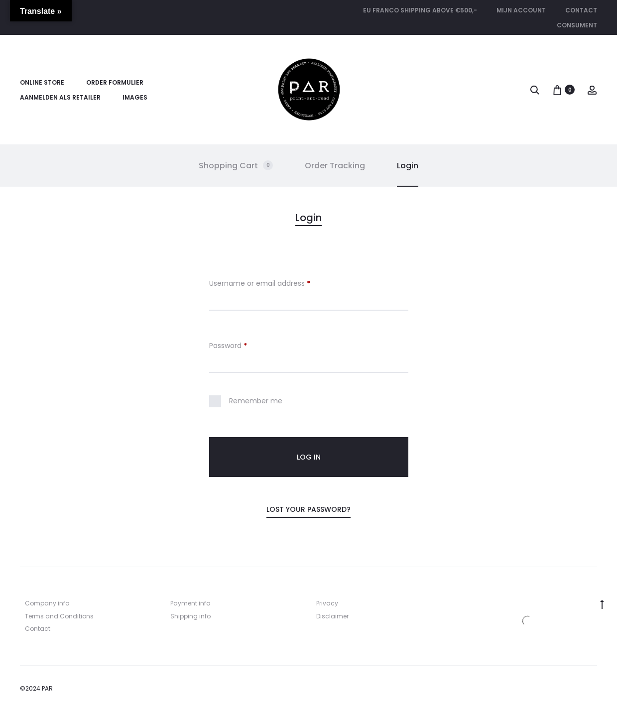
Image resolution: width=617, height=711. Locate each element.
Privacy (327, 603)
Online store (42, 82)
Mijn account (521, 10)
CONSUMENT (577, 25)
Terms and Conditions (59, 616)
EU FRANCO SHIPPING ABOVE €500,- (420, 10)
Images (135, 97)
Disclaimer (332, 616)
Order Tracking (335, 165)
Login (407, 165)
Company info (47, 603)
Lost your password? (308, 509)
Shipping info (190, 616)
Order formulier (114, 82)
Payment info (190, 603)
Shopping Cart (236, 165)
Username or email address (259, 284)
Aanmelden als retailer (60, 97)
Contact (581, 10)
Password (228, 346)
